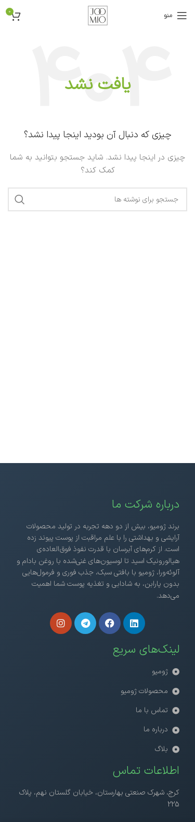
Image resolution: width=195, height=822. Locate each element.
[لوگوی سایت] (98, 15)
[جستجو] (97, 199)
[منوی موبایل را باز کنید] (175, 15)
